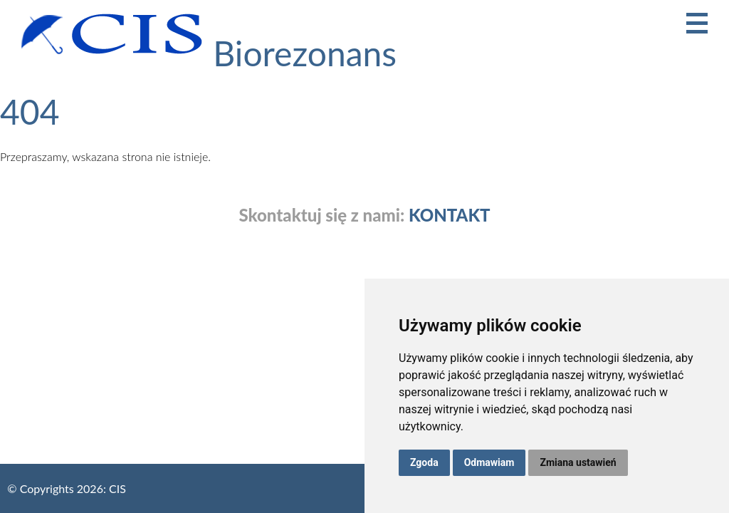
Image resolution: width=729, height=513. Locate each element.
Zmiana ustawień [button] (578, 462)
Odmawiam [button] (489, 462)
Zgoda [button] (424, 462)
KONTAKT (450, 215)
